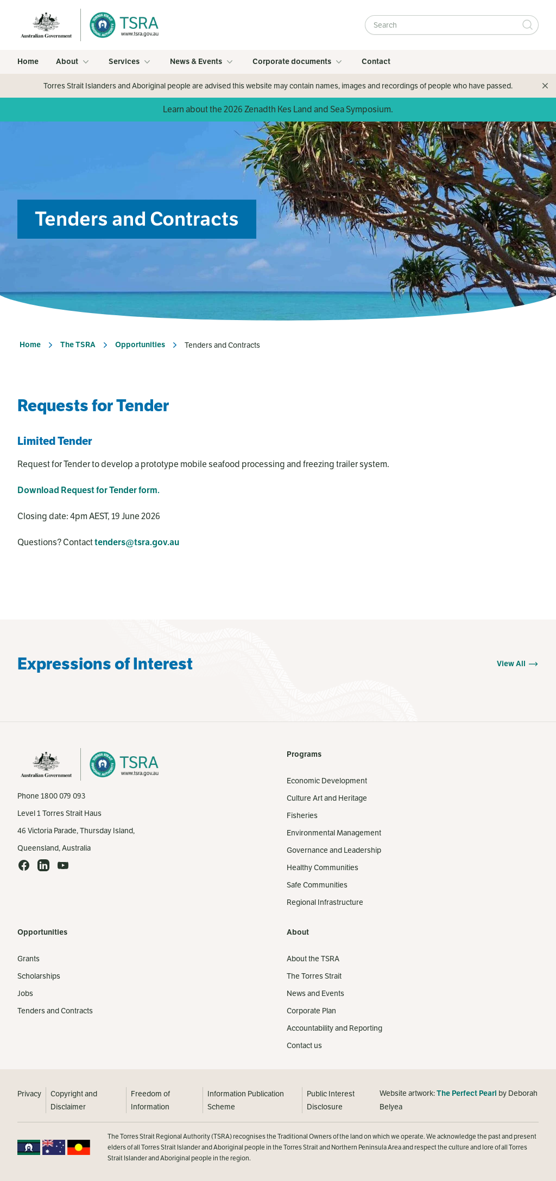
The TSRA (78, 344)
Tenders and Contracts (55, 1011)
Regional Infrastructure (325, 902)
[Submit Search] (527, 25)
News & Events (202, 61)
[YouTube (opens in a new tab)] (63, 865)
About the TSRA (313, 958)
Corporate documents (298, 61)
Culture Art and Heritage (327, 798)
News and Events (315, 993)
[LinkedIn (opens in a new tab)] (43, 865)
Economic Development (327, 781)
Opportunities (140, 344)
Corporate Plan (311, 1011)
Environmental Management (334, 833)
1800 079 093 (63, 796)
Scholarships (38, 976)
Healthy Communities (322, 867)
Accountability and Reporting (334, 1028)
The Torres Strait (314, 976)
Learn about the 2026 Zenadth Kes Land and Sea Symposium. (278, 109)
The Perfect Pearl (467, 1093)
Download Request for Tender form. (88, 490)
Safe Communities (317, 885)
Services (131, 61)
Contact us (304, 1045)
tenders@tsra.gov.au (136, 542)
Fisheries (302, 815)
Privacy (29, 1094)
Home (28, 61)
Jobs (25, 993)
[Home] (121, 25)
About (73, 61)
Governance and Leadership (334, 850)
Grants (28, 958)
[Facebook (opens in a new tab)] (23, 865)
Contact (376, 61)
